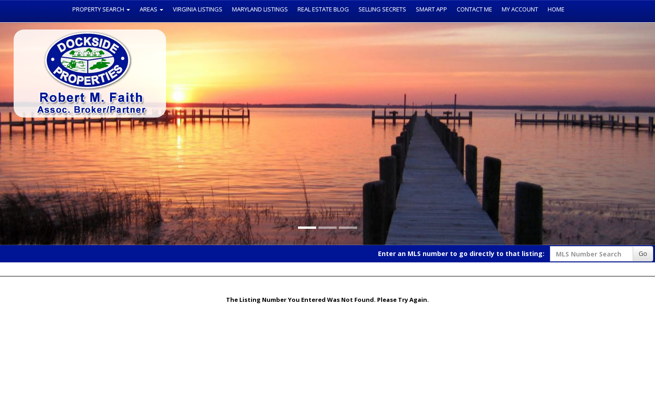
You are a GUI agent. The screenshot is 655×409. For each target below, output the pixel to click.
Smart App (431, 9)
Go (643, 253)
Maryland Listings (260, 9)
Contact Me (474, 9)
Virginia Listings (197, 9)
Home (556, 9)
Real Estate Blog (323, 9)
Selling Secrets (382, 9)
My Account (520, 9)
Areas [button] (151, 9)
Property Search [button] (101, 9)
